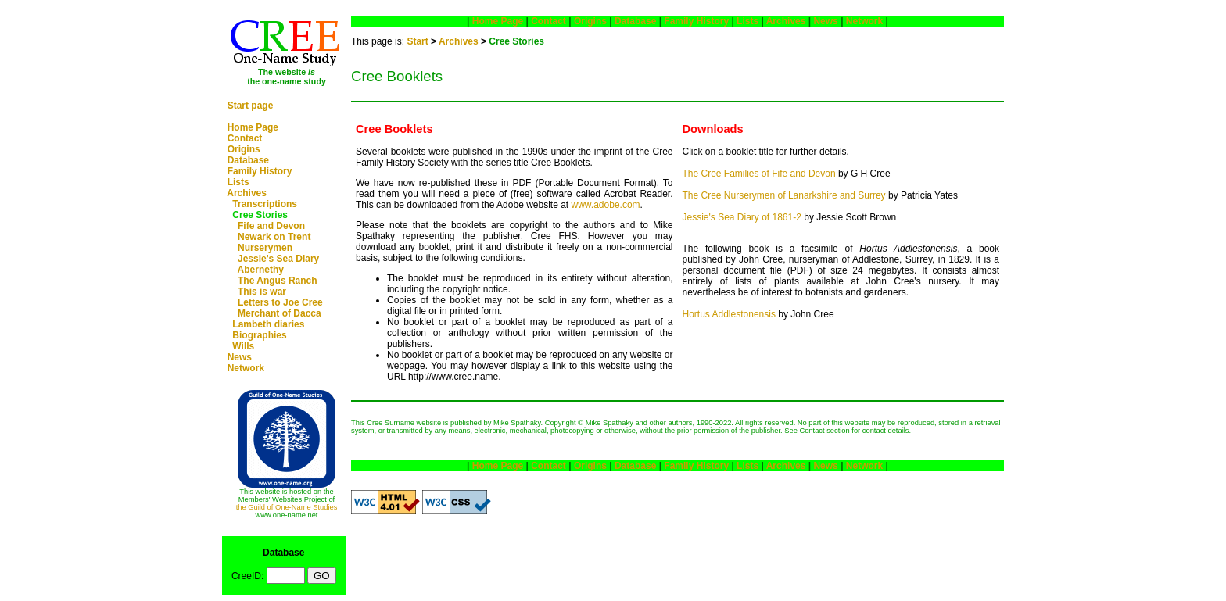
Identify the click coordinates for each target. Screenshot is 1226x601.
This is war (262, 291)
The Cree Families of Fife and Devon (759, 173)
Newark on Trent (274, 236)
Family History (260, 171)
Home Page (253, 127)
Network (246, 368)
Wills (243, 346)
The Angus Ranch (277, 280)
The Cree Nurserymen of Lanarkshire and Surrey (784, 195)
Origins (244, 149)
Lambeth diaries (268, 324)
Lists (238, 182)
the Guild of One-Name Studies (287, 507)
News (240, 357)
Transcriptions (264, 204)
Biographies (259, 335)
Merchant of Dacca (279, 313)
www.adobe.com (606, 204)
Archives (247, 193)
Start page (251, 105)
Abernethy (261, 269)
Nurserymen (265, 247)
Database (248, 160)
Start (417, 41)
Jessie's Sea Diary (278, 258)
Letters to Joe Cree (280, 302)
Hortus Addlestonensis (729, 314)
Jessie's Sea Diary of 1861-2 (742, 217)
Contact (245, 138)
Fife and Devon (271, 225)
